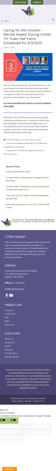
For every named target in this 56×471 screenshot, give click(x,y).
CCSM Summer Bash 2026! (18, 171)
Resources (9, 324)
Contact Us (10, 342)
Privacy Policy (11, 353)
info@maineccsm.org (14, 288)
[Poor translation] (13, 420)
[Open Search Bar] (53, 19)
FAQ (7, 317)
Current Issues (27, 139)
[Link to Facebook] (7, 296)
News (7, 321)
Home (7, 346)
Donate (37, 2)
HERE (11, 106)
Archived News (13, 139)
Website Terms (12, 356)
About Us (9, 338)
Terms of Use (38, 401)
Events (38, 139)
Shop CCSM (20, 2)
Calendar (9, 310)
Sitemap (8, 349)
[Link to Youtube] (11, 296)
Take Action (10, 313)
